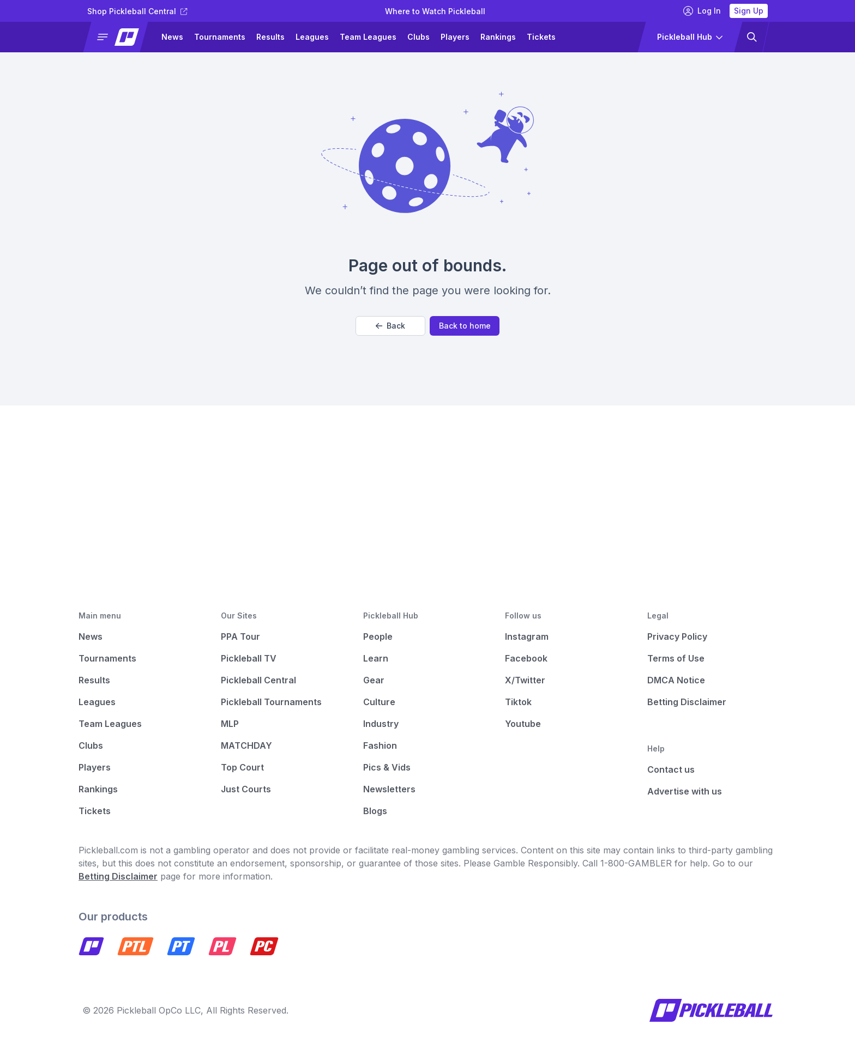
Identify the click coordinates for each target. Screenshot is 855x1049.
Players (455, 36)
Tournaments (219, 36)
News (172, 36)
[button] (120, 37)
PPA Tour (240, 636)
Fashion (380, 745)
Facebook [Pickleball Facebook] (526, 658)
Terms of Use (676, 658)
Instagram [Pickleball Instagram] (527, 636)
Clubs (418, 36)
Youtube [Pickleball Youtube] (523, 723)
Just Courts (246, 789)
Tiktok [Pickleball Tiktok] (518, 701)
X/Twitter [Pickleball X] (525, 680)
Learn (375, 658)
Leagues (312, 36)
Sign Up (748, 10)
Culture (379, 701)
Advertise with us (684, 791)
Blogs (375, 810)
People (378, 636)
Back (390, 325)
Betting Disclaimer (686, 701)
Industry (381, 723)
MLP (230, 723)
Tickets (541, 36)
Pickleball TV (248, 658)
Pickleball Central (258, 680)
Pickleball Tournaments (271, 701)
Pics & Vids (387, 767)
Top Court (242, 767)
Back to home (465, 325)
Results (270, 36)
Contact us (671, 769)
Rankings (498, 36)
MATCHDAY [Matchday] (246, 745)
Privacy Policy (677, 636)
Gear (373, 680)
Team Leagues (368, 36)
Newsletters (389, 789)
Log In (702, 11)
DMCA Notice (676, 680)
